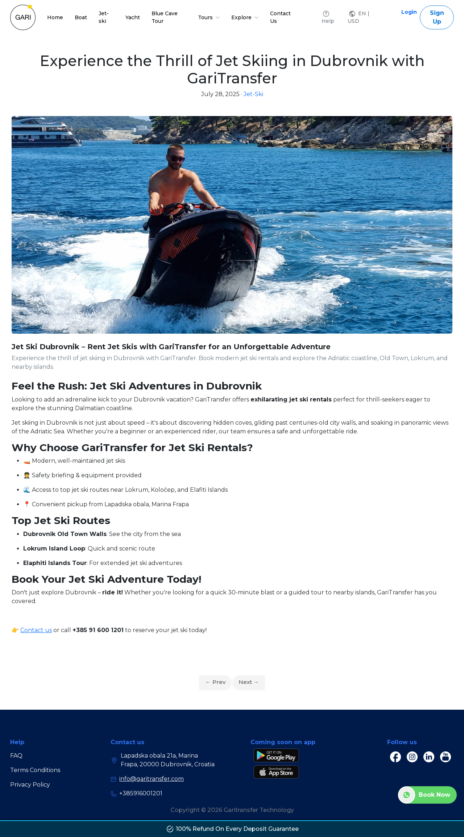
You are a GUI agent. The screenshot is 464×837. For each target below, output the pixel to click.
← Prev (215, 682)
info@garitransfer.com (147, 779)
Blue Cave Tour (165, 17)
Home (55, 17)
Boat (81, 17)
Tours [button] (209, 17)
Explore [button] (244, 17)
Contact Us (280, 17)
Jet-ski (104, 17)
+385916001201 (136, 793)
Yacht (132, 17)
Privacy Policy (30, 784)
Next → (249, 682)
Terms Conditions (35, 770)
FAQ (16, 755)
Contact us (36, 630)
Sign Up (437, 17)
